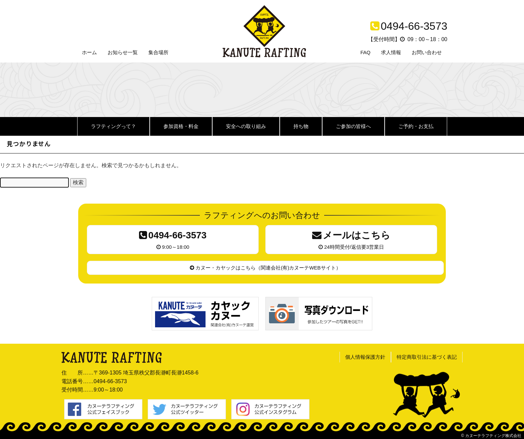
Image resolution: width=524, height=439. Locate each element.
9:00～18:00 (172, 239)
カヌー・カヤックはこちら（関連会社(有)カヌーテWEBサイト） (265, 267)
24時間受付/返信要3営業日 (351, 239)
